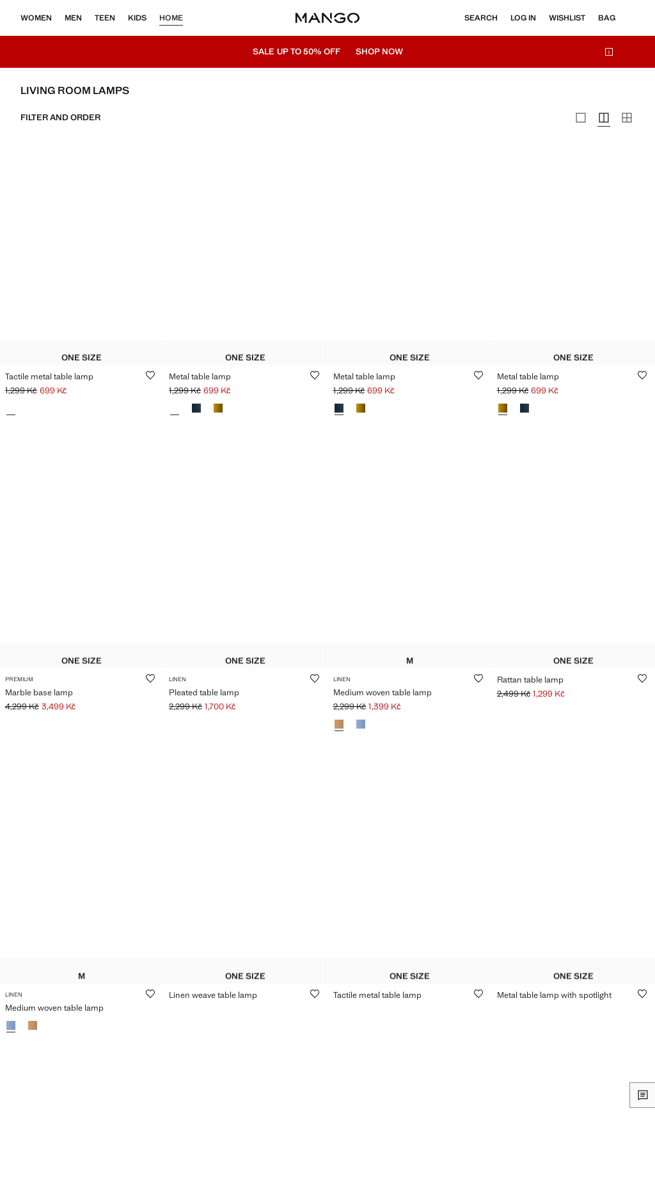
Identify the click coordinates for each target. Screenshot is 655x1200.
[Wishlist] (567, 18)
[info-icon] (609, 51)
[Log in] (523, 18)
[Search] (481, 18)
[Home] (327, 18)
